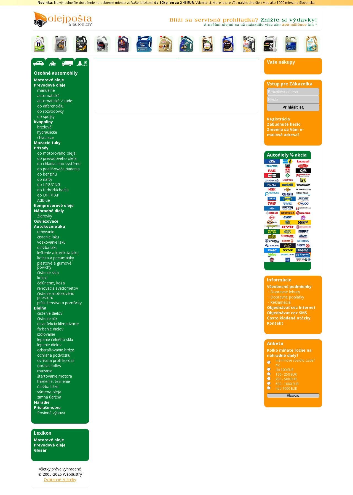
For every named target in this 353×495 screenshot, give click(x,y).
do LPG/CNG (48, 184)
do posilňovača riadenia (58, 168)
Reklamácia (280, 302)
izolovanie (46, 334)
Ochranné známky (60, 479)
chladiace (45, 137)
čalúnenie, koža (51, 283)
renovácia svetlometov (57, 288)
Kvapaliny (43, 121)
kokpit (42, 277)
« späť (103, 488)
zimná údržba (49, 397)
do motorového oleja (56, 153)
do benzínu (47, 174)
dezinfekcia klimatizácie (58, 323)
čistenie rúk (47, 318)
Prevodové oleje (50, 85)
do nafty (44, 179)
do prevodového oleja (57, 158)
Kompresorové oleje (54, 205)
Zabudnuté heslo (284, 124)
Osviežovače (46, 221)
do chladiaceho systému (59, 163)
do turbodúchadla (53, 189)
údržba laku (47, 247)
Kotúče (180, 92)
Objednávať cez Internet (291, 307)
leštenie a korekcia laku (58, 252)
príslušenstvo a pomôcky (59, 302)
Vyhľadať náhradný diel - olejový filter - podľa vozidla (147, 82)
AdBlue (43, 200)
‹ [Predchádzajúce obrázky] (102, 274)
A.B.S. (196, 92)
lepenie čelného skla (55, 339)
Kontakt (275, 323)
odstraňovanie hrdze (55, 350)
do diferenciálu (50, 106)
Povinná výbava (51, 412)
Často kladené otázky (289, 318)
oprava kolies (49, 365)
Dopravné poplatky (287, 297)
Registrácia (278, 119)
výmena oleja (49, 391)
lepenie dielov (49, 344)
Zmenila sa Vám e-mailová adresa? (285, 132)
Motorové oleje (49, 79)
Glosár (40, 450)
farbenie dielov (50, 329)
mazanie (44, 370)
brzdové (44, 127)
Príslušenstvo (47, 407)
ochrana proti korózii (55, 360)
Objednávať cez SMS (287, 312)
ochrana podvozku (53, 355)
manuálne (46, 90)
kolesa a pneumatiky (55, 257)
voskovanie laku (51, 242)
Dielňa (40, 308)
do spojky (46, 116)
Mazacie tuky (47, 142)
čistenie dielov (49, 313)
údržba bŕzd (47, 386)
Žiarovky (44, 216)
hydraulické (47, 132)
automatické (48, 95)
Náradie (42, 402)
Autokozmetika (49, 226)
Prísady (41, 147)
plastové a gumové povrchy (54, 265)
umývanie (45, 231)
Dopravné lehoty (285, 291)
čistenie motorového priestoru (55, 295)
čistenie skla (48, 272)
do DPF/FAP (48, 195)
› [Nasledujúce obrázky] (251, 274)
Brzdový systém (153, 92)
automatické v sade (54, 100)
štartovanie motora (54, 376)
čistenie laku (48, 237)
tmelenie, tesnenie (53, 381)
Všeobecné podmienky (289, 286)
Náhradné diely (49, 210)
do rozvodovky (50, 111)
